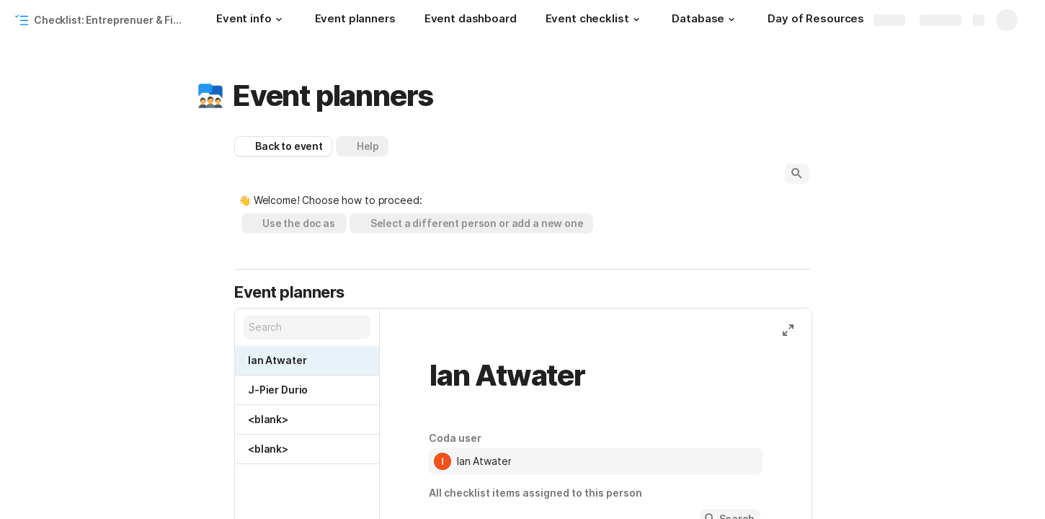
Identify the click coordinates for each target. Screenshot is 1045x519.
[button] (279, 19)
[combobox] (595, 461)
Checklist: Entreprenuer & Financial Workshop (110, 20)
